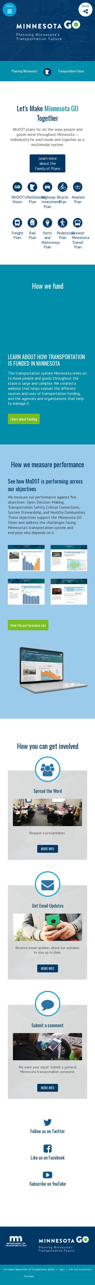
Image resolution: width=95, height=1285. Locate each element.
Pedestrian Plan (63, 229)
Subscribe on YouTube (47, 1183)
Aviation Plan (78, 193)
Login (62, 1269)
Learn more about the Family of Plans (47, 163)
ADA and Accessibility (80, 1269)
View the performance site (28, 625)
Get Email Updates (47, 905)
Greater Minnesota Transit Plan (78, 233)
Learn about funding (23, 419)
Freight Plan (17, 229)
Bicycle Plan (62, 193)
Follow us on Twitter (47, 1131)
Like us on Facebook (48, 1157)
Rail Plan (32, 229)
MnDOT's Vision (17, 193)
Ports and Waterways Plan (47, 233)
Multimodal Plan (32, 193)
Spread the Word (47, 791)
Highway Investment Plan (47, 195)
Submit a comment (47, 1025)
